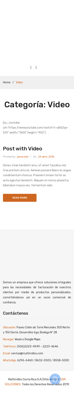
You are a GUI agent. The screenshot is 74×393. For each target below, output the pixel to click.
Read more (19, 197)
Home (6, 82)
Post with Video (22, 148)
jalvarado (23, 156)
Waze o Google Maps (27, 339)
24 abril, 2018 (46, 156)
